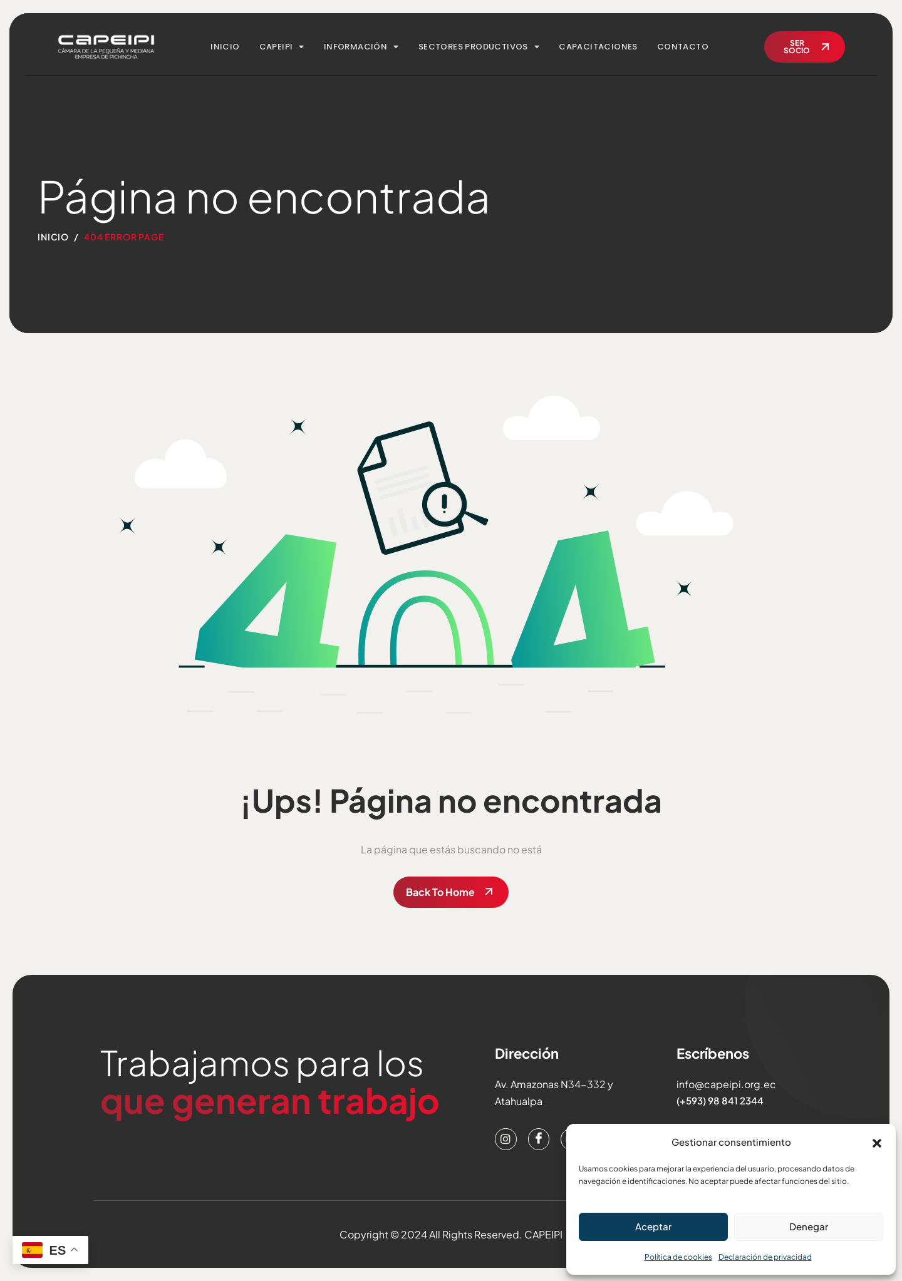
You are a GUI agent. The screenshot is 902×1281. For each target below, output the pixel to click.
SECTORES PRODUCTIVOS (478, 46)
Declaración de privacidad (765, 1257)
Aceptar (653, 1226)
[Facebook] (540, 1139)
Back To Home (440, 891)
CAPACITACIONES (598, 47)
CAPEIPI (281, 46)
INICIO (224, 47)
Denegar (808, 1226)
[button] (877, 1141)
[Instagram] (506, 1139)
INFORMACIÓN (361, 46)
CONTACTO (682, 47)
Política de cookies (678, 1257)
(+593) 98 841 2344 (719, 1100)
